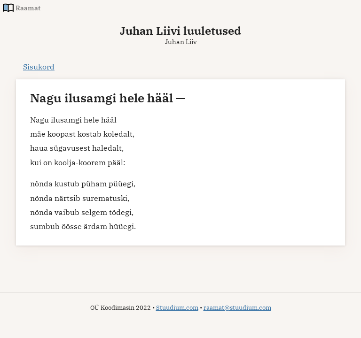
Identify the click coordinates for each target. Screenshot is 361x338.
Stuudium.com (177, 308)
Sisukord (39, 66)
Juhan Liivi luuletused (180, 30)
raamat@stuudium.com (237, 308)
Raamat (28, 7)
